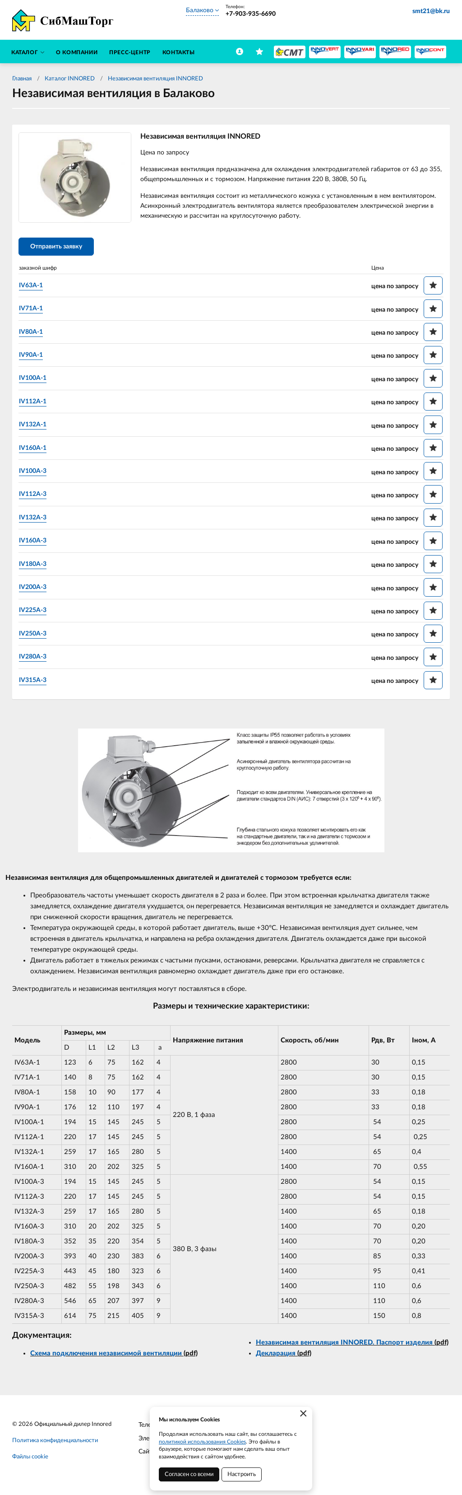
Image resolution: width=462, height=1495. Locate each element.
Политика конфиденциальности (55, 1442)
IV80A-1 (33, 333)
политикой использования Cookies (202, 1441)
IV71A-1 (33, 310)
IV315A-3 (34, 681)
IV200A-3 (34, 588)
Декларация (276, 1355)
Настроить (241, 1474)
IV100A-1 (34, 379)
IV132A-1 (34, 426)
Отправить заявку (58, 248)
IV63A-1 (33, 287)
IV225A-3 (34, 611)
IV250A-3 (34, 635)
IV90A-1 (33, 356)
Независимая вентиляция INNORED (155, 79)
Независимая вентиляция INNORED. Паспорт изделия (344, 1344)
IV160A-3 (34, 542)
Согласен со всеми (189, 1474)
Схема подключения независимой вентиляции (106, 1354)
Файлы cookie (30, 1459)
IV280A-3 (34, 658)
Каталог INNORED (70, 79)
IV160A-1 (34, 449)
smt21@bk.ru (431, 11)
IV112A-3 (34, 495)
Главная (22, 79)
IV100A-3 (34, 472)
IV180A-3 (34, 565)
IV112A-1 (34, 403)
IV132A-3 (34, 519)
